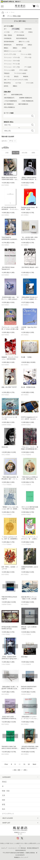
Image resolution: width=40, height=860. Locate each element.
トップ (3, 12)
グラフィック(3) (18, 32)
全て (5, 29)
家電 (3, 804)
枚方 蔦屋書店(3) (9, 104)
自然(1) (30, 44)
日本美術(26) (7, 38)
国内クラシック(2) (24, 41)
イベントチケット (8, 813)
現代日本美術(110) (21, 38)
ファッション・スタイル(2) (12, 60)
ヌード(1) (6, 76)
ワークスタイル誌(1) (20, 73)
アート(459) (15, 29)
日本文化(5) (28, 29)
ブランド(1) (27, 57)
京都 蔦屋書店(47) (9, 97)
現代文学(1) (7, 83)
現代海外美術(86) (9, 41)
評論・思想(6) (8, 35)
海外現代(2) (19, 44)
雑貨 (3, 800)
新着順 (33, 152)
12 (29, 764)
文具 (3, 795)
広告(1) (30, 32)
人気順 (6, 152)
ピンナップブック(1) (10, 54)
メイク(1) (6, 32)
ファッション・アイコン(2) (12, 64)
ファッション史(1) (26, 54)
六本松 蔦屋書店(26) (27, 101)
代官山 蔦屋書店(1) (9, 107)
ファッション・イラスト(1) (12, 57)
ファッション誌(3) (9, 70)
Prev (6, 764)
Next (34, 764)
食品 (3, 809)
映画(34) (25, 76)
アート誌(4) (27, 67)
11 (24, 764)
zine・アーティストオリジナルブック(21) (16, 79)
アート (12, 141)
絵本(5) (6, 86)
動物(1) (6, 48)
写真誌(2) (6, 73)
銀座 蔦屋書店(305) (16, 94)
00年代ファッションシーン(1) (12, 51)
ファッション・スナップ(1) (12, 67)
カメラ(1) (18, 83)
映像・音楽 (5, 791)
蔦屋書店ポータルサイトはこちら (20, 830)
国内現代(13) (7, 44)
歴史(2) (16, 76)
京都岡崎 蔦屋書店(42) (25, 97)
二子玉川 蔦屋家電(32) (10, 101)
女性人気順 (24, 152)
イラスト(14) (29, 83)
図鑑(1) (15, 86)
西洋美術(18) (20, 35)
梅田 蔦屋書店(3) (23, 104)
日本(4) (24, 48)
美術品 (4, 782)
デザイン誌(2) (23, 70)
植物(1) (15, 48)
